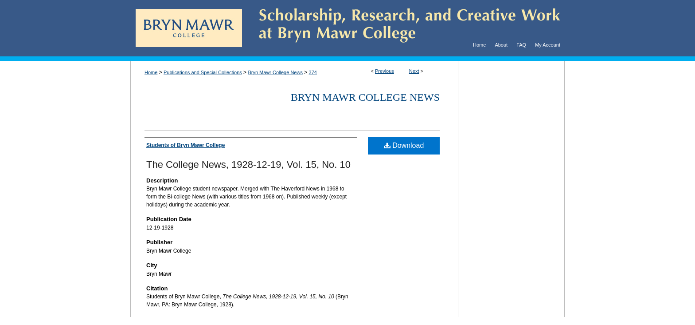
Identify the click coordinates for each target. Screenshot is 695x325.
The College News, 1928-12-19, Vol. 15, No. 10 (248, 164)
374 (313, 72)
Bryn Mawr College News (275, 72)
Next (414, 71)
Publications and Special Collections (203, 72)
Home (150, 72)
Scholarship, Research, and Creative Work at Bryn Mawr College (403, 28)
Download (404, 145)
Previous (384, 71)
